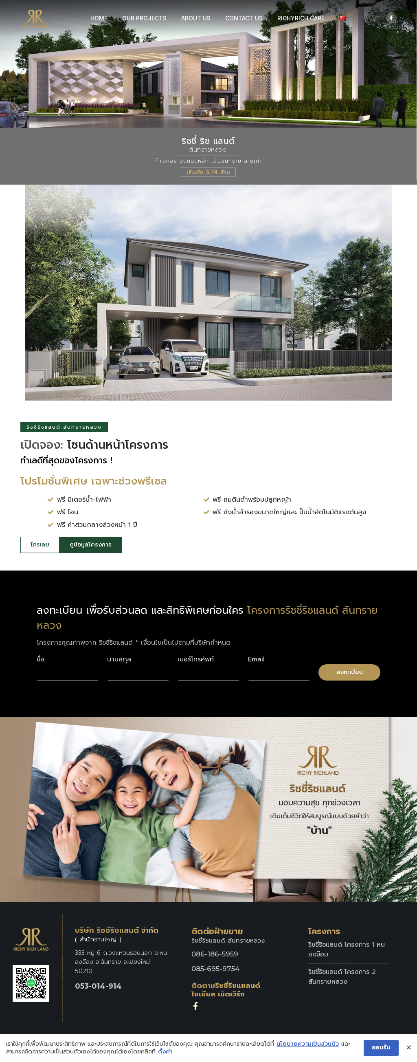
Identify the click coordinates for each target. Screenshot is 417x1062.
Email (256, 659)
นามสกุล (119, 659)
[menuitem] (99, 18)
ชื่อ (40, 659)
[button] (39, 545)
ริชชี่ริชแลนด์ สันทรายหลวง (64, 427)
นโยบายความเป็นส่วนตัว (308, 1044)
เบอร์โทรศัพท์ (196, 659)
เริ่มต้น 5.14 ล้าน (208, 172)
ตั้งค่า (165, 1052)
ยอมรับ (381, 1048)
